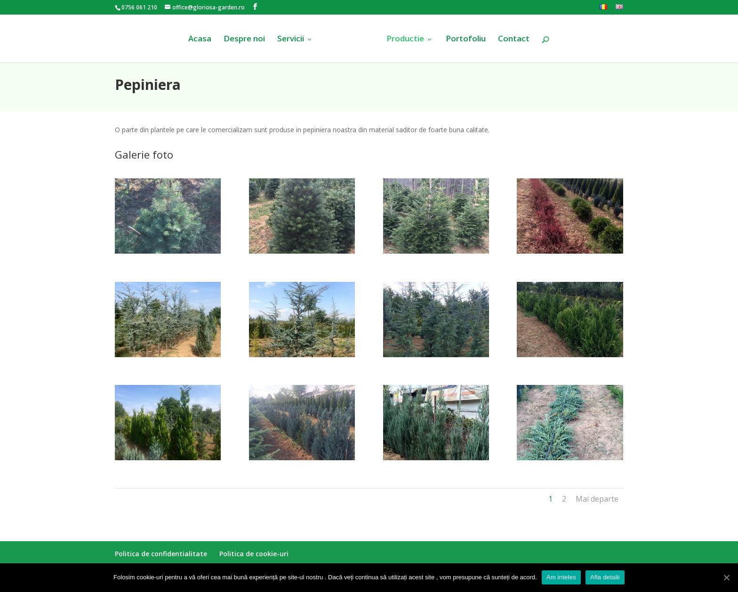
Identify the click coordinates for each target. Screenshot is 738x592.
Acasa (199, 39)
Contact (513, 39)
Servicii (290, 39)
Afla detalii (605, 577)
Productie (405, 39)
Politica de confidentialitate (161, 553)
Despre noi (244, 39)
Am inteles (561, 577)
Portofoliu (466, 39)
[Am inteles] (726, 577)
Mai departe (597, 499)
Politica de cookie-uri (254, 553)
